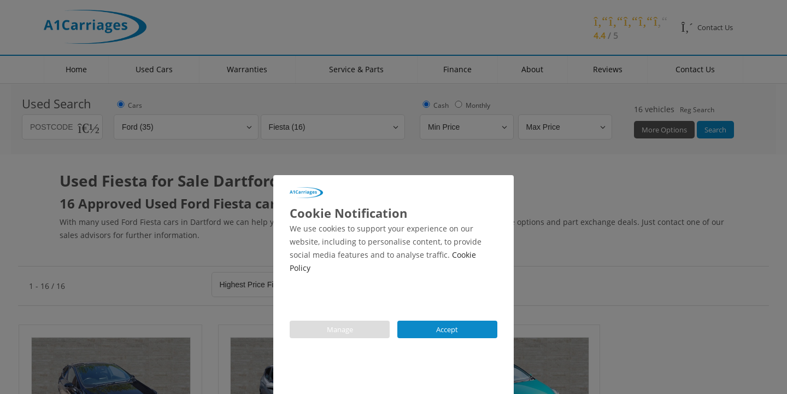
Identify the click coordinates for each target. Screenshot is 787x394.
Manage (340, 329)
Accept (448, 329)
